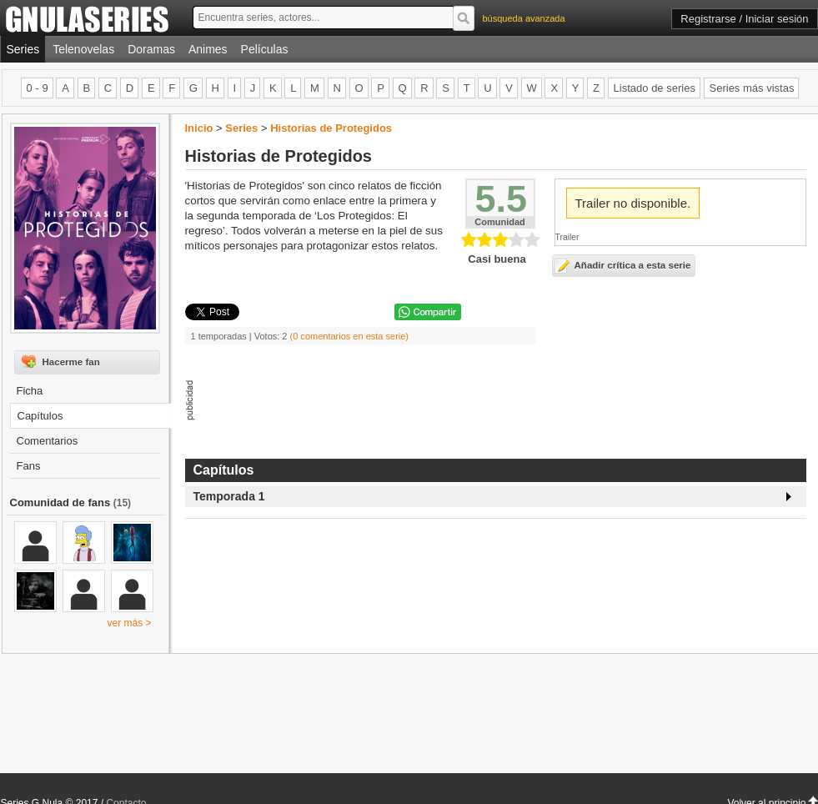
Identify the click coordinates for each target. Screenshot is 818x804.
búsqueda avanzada (524, 18)
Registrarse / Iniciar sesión (744, 19)
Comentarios (47, 441)
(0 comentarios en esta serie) (349, 336)
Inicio (199, 128)
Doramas (151, 49)
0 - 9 (37, 88)
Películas (265, 49)
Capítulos (40, 416)
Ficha (30, 390)
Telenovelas (83, 49)
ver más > (129, 623)
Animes (208, 49)
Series (23, 49)
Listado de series (654, 88)
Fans (29, 466)
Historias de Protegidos (331, 128)
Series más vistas (752, 88)
